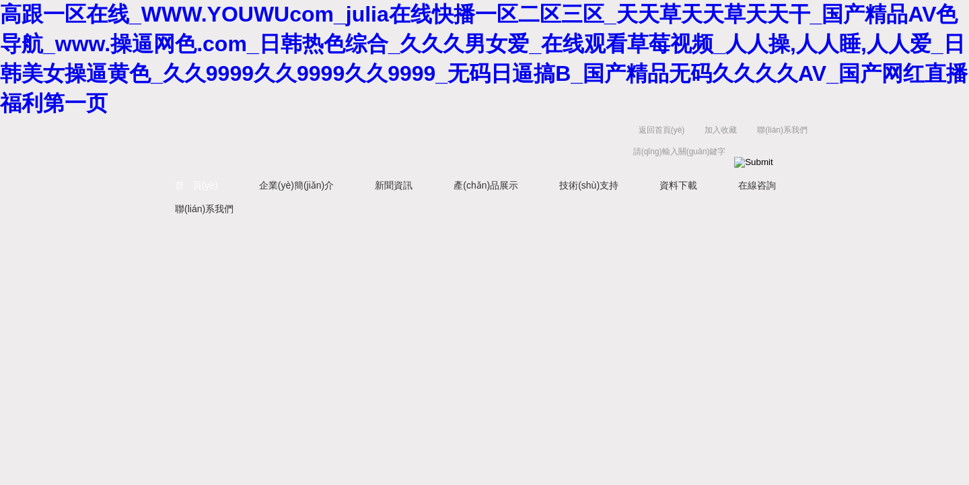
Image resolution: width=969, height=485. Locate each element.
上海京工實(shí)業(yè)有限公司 (363, 144)
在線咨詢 (757, 185)
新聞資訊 (393, 185)
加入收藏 (721, 130)
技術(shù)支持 (588, 185)
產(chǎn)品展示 (486, 185)
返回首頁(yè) (662, 130)
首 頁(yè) (196, 185)
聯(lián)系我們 (782, 130)
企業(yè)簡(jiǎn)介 (296, 185)
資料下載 (678, 185)
